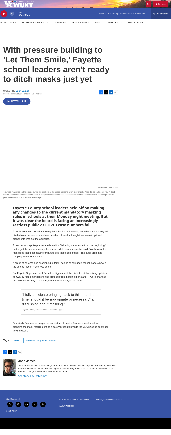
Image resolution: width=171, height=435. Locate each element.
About (98, 28)
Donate (163, 7)
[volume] (12, 20)
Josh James (22, 97)
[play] (4, 20)
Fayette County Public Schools (41, 346)
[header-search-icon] (149, 7)
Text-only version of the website (108, 406)
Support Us (115, 28)
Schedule (60, 28)
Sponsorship (135, 28)
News (12, 28)
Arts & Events (80, 28)
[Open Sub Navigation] (18, 28)
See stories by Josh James (32, 382)
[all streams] (161, 19)
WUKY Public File (66, 412)
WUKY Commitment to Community (74, 406)
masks (16, 346)
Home (3, 28)
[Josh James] (9, 373)
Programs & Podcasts (35, 28)
